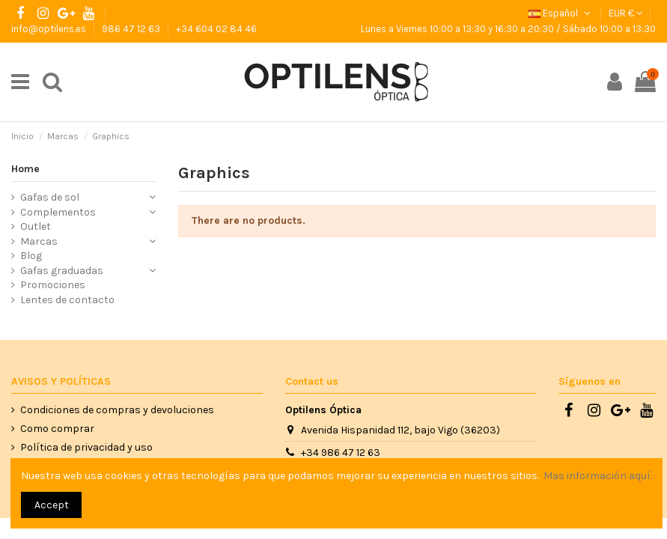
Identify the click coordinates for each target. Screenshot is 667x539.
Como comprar (57, 428)
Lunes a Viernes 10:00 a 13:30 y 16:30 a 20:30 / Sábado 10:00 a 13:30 (508, 28)
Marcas (39, 241)
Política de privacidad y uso (86, 447)
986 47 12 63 (132, 28)
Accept (51, 505)
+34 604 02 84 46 (216, 28)
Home (25, 168)
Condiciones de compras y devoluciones (117, 410)
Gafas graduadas (61, 270)
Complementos (58, 212)
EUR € (625, 13)
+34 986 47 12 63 (340, 452)
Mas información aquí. (597, 475)
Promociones (52, 284)
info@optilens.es (49, 28)
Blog (31, 255)
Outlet (35, 226)
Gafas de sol (49, 197)
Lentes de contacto (67, 299)
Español (561, 13)
